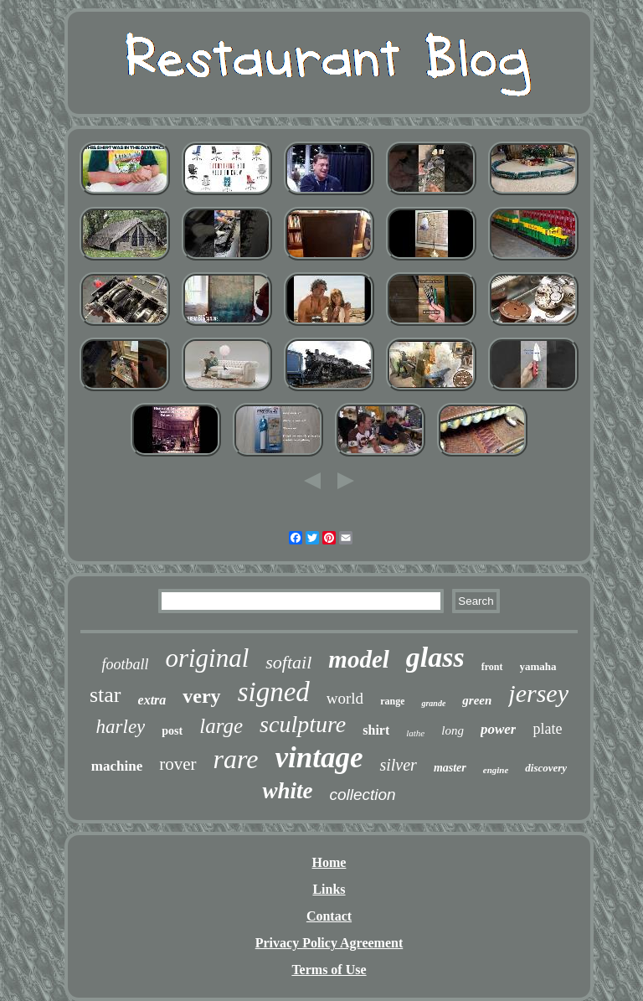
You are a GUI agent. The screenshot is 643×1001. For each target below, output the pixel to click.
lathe (415, 733)
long (452, 730)
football (124, 664)
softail (288, 662)
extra (152, 700)
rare (236, 759)
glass (435, 657)
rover (177, 764)
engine (496, 770)
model (358, 659)
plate (547, 728)
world (345, 698)
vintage (319, 757)
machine (116, 766)
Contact (329, 916)
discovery (546, 767)
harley (121, 726)
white (287, 790)
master (450, 767)
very (201, 696)
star (105, 695)
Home (329, 862)
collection (362, 794)
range (392, 701)
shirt (376, 730)
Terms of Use (328, 969)
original (207, 658)
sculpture (303, 724)
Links (328, 889)
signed (274, 692)
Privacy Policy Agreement (329, 943)
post (172, 731)
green (476, 700)
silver (397, 765)
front (492, 667)
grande (433, 703)
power (499, 729)
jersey (538, 693)
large (221, 726)
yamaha (538, 666)
